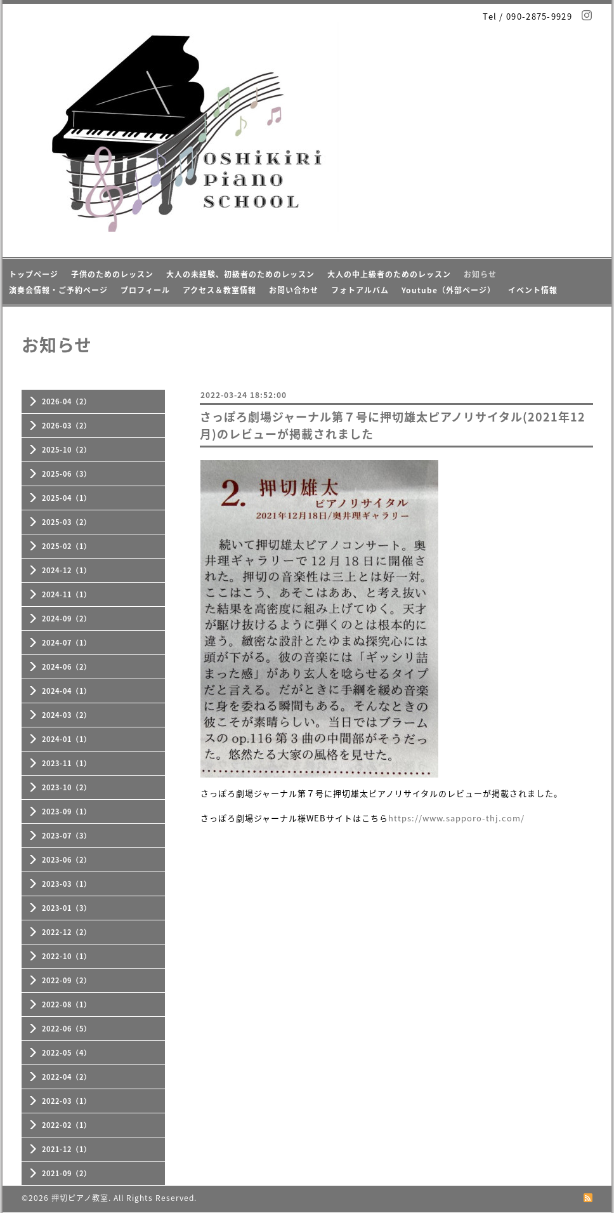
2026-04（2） (66, 401)
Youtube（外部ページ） (448, 290)
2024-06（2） (66, 666)
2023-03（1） (66, 883)
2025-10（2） (66, 449)
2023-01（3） (66, 908)
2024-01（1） (66, 739)
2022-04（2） (66, 1076)
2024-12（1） (66, 570)
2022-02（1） (66, 1125)
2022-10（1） (66, 956)
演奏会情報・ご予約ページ (58, 290)
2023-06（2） (66, 859)
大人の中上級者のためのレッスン (389, 274)
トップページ (33, 274)
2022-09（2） (66, 980)
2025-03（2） (66, 522)
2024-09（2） (66, 618)
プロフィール (145, 290)
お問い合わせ (293, 290)
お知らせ (480, 274)
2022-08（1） (66, 1004)
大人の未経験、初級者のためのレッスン (240, 274)
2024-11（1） (66, 594)
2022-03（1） (66, 1101)
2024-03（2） (66, 715)
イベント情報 (533, 290)
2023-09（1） (66, 811)
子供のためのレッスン (112, 274)
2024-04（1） (66, 691)
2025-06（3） (66, 473)
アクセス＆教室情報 (219, 290)
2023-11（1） (66, 763)
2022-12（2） (66, 932)
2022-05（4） (66, 1052)
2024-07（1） (66, 642)
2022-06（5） (66, 1028)
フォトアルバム (360, 290)
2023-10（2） (66, 787)
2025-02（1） (66, 546)
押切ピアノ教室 (79, 1197)
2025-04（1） (66, 498)
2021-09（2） (66, 1173)
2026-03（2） (66, 425)
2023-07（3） (66, 835)
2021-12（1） (66, 1149)
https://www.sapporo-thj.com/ (456, 818)
